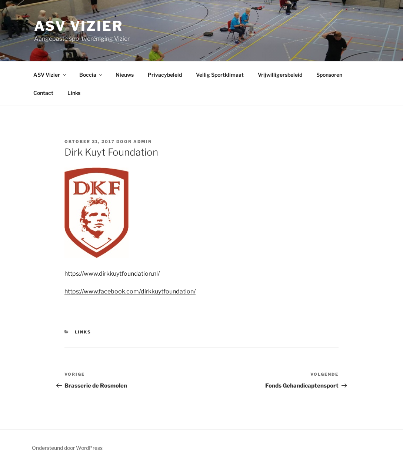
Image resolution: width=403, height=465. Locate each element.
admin (142, 141)
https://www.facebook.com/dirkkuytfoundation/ (130, 291)
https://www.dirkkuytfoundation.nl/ (112, 273)
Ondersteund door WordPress (67, 448)
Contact (43, 93)
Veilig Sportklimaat (220, 75)
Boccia (91, 75)
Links (73, 93)
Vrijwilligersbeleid (280, 75)
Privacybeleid (165, 75)
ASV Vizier (78, 26)
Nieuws (125, 75)
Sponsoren (329, 75)
